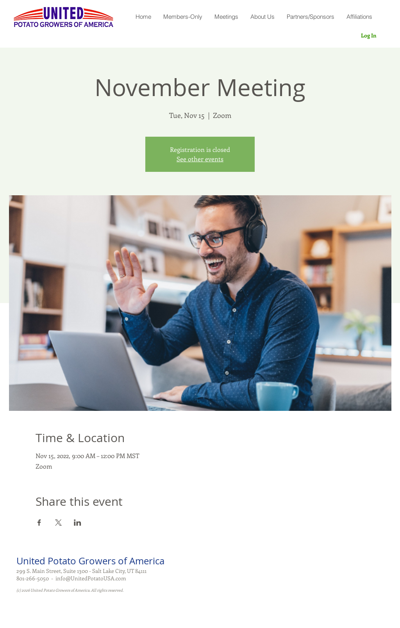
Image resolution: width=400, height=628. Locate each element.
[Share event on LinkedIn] (77, 522)
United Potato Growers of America (90, 561)
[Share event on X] (58, 522)
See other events (200, 159)
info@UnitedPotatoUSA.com (90, 578)
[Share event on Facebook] (39, 522)
